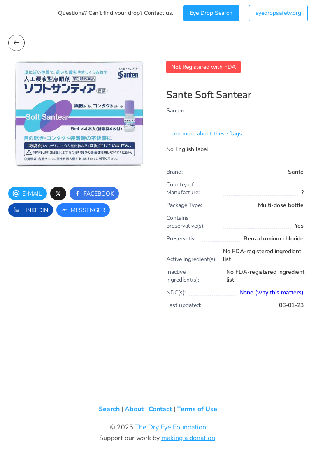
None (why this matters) (271, 292)
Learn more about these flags (204, 133)
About (134, 409)
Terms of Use (197, 409)
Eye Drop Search (211, 13)
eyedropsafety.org (278, 13)
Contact (160, 409)
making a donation (188, 438)
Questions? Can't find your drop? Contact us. (115, 13)
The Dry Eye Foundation (170, 427)
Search (109, 409)
